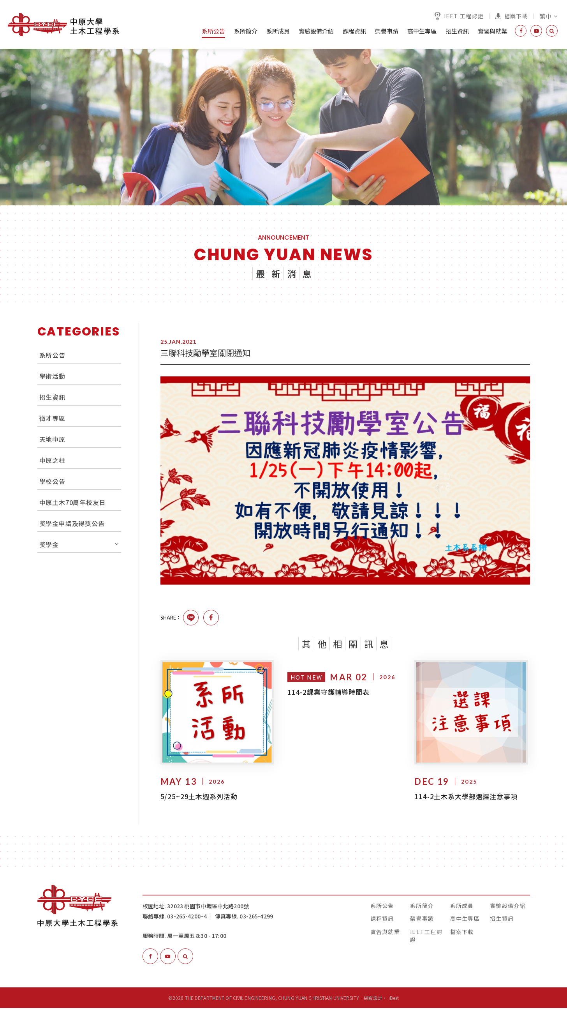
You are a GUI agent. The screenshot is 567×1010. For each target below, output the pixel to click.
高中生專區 (422, 31)
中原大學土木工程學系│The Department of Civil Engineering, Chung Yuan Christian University (63, 24)
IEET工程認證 (426, 937)
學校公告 (52, 481)
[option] (283, 127)
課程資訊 (354, 31)
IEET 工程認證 (459, 16)
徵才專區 (52, 418)
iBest (394, 999)
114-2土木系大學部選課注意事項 (465, 798)
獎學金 (49, 544)
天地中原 (52, 439)
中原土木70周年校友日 (72, 502)
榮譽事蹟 (386, 31)
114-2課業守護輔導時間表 (328, 692)
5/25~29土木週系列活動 (199, 798)
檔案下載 (511, 16)
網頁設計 (373, 999)
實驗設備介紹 (316, 31)
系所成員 (278, 31)
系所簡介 (245, 31)
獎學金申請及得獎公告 (72, 523)
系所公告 (213, 31)
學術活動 (52, 376)
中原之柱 (52, 460)
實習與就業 (492, 31)
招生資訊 (457, 31)
